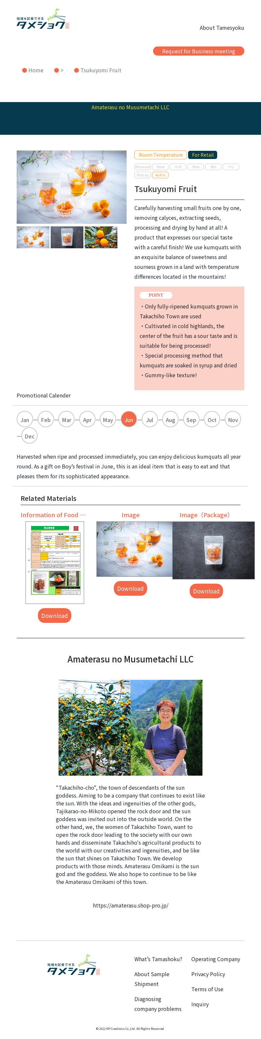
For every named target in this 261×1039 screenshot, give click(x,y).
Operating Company (215, 959)
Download (54, 615)
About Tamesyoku (222, 27)
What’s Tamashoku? (158, 959)
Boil (213, 166)
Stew (196, 166)
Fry (231, 166)
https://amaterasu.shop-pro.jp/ (130, 905)
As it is (160, 174)
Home (36, 70)
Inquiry (200, 1004)
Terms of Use (207, 989)
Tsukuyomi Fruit (100, 70)
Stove (160, 166)
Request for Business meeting (198, 51)
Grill (178, 166)
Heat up (143, 174)
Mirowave (142, 166)
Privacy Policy (208, 974)
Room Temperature (161, 154)
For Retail (203, 154)
